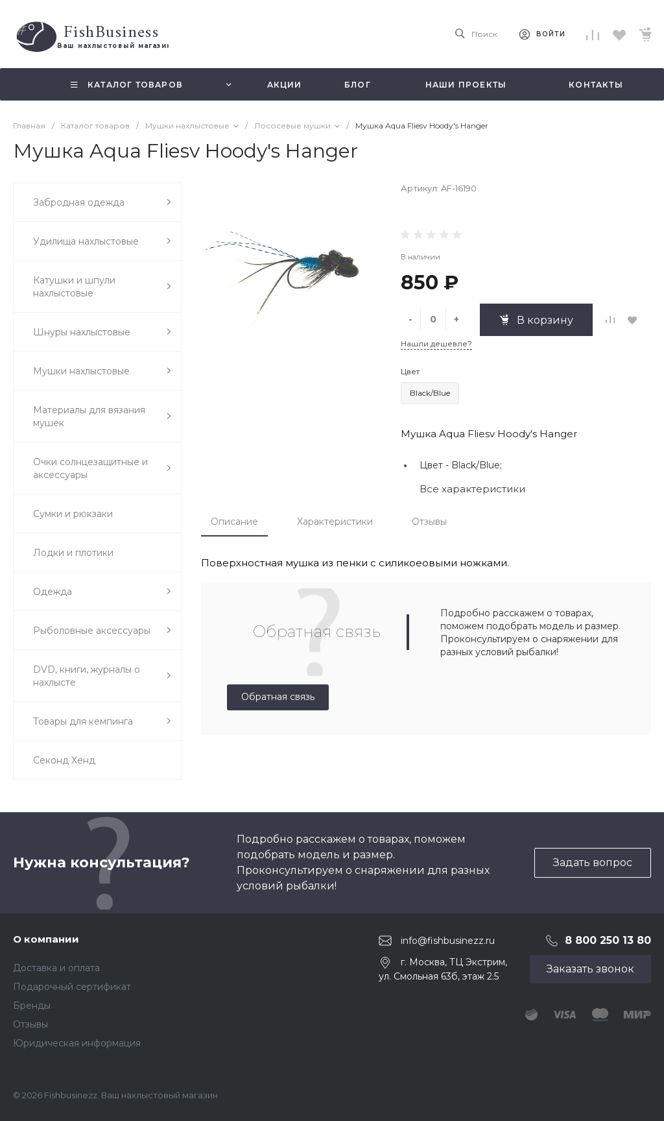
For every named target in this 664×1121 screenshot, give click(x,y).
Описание (234, 521)
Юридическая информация (77, 1043)
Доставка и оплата (56, 968)
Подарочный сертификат (72, 987)
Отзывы (429, 521)
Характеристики (335, 521)
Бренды (32, 1005)
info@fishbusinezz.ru (448, 940)
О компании (46, 939)
